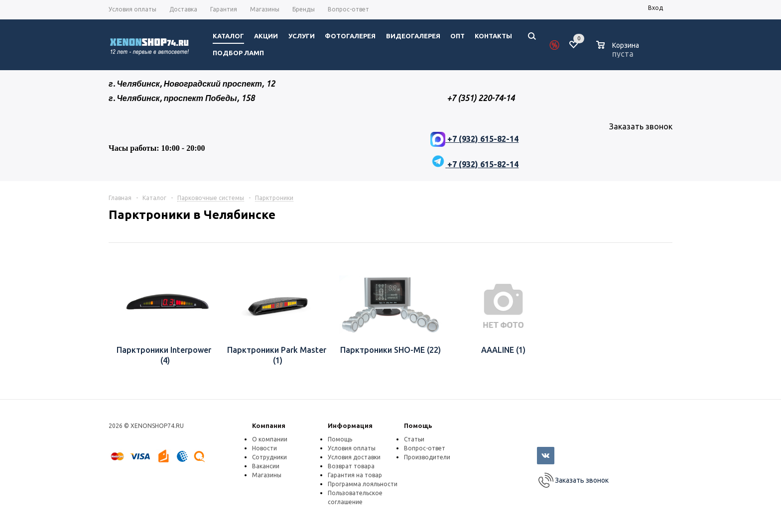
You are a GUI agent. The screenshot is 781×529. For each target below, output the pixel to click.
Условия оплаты (352, 448)
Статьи (414, 439)
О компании (269, 439)
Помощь (418, 425)
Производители (427, 457)
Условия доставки (354, 457)
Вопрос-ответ (424, 448)
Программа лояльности (362, 484)
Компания (268, 425)
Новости (264, 448)
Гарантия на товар (355, 475)
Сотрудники (269, 457)
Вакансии (265, 466)
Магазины (266, 475)
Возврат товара (351, 466)
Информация (350, 425)
